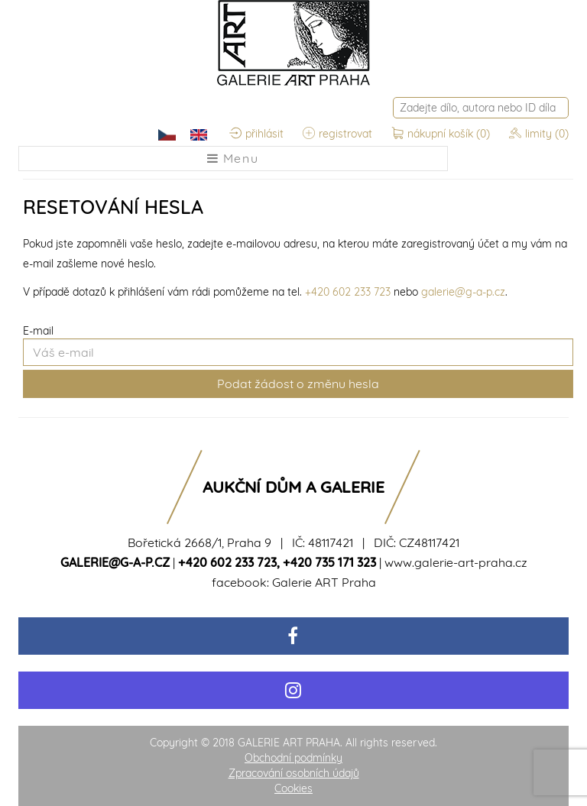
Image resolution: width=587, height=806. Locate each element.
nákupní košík (442, 134)
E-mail (38, 331)
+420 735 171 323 (329, 562)
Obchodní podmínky (293, 758)
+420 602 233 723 (348, 292)
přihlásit (256, 134)
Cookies (293, 788)
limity (539, 134)
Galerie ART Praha (324, 582)
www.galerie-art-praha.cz (455, 562)
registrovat (337, 134)
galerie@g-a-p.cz (463, 292)
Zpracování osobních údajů (294, 773)
